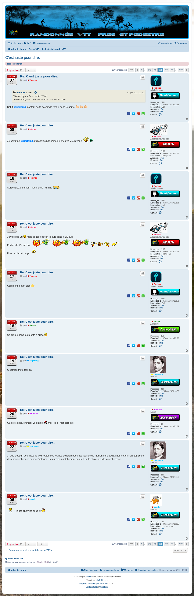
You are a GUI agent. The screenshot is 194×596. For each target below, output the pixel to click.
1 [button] (141, 70)
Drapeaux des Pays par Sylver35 (93, 584)
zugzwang (158, 374)
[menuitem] (27, 43)
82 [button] (166, 70)
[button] (131, 70)
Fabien (157, 322)
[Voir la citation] (36, 92)
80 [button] (155, 70)
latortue (157, 137)
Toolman (157, 88)
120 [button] (181, 70)
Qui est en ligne (14, 558)
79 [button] (149, 70)
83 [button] (172, 70)
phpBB (88, 577)
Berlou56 (21, 92)
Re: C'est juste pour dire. (39, 76)
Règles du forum (15, 64)
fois (162, 109)
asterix (157, 507)
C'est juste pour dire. (22, 57)
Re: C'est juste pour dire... (37, 442)
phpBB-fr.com (102, 580)
